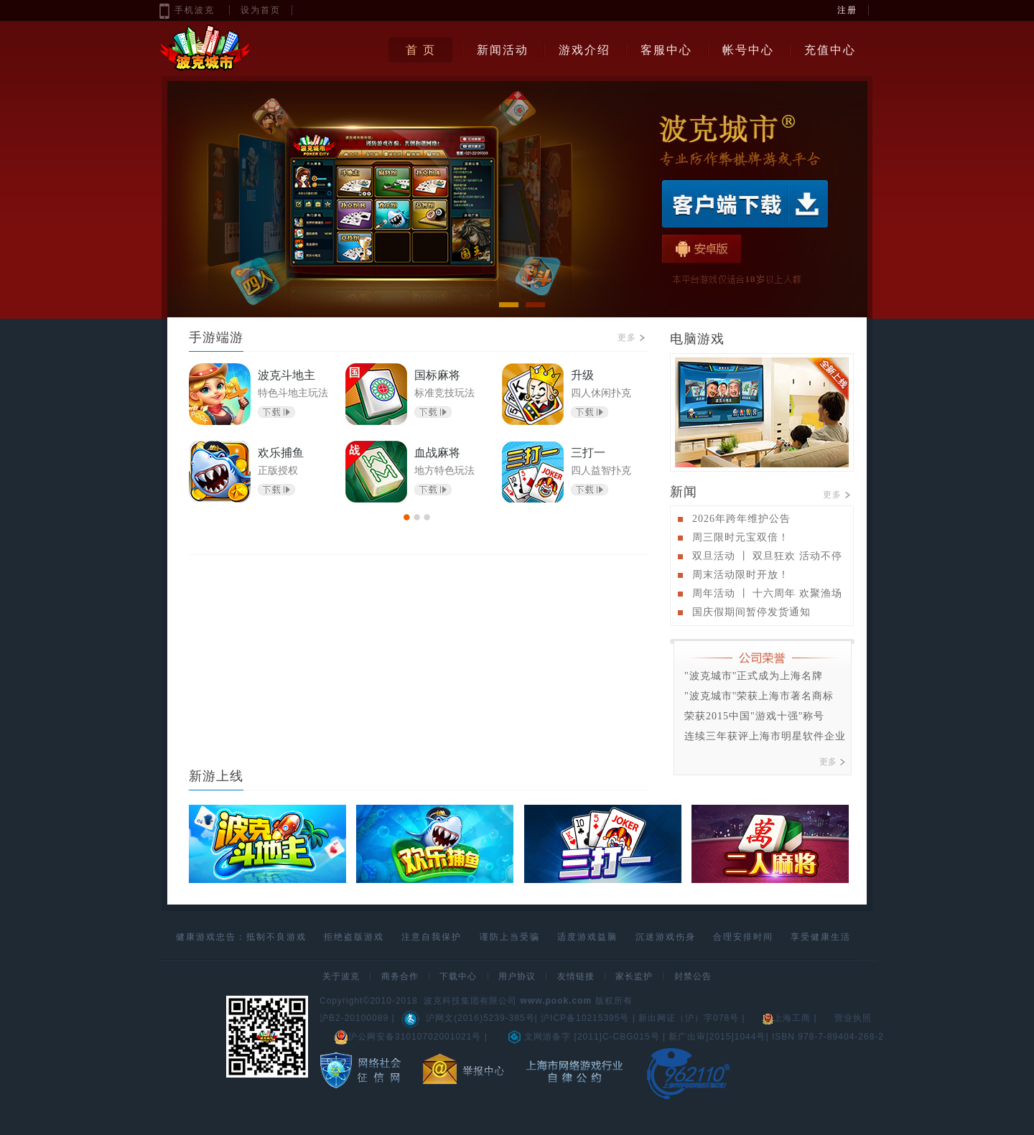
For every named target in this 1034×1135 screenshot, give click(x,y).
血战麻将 (437, 453)
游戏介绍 (584, 50)
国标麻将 (437, 375)
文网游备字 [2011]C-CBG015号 (583, 1037)
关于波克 (341, 976)
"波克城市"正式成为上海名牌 (753, 676)
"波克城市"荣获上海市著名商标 (759, 696)
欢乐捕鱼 (281, 453)
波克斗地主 (286, 375)
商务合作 (400, 976)
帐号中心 (748, 50)
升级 (582, 375)
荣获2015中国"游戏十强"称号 (754, 716)
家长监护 (634, 976)
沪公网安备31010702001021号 (407, 1037)
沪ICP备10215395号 (585, 1018)
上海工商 (787, 1018)
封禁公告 (693, 976)
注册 (847, 10)
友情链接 (576, 976)
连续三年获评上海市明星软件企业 (765, 736)
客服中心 (666, 50)
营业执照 (853, 1018)
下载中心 (458, 976)
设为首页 (261, 10)
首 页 (421, 50)
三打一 (588, 453)
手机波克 (194, 10)
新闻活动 (502, 50)
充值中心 (830, 50)
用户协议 (517, 976)
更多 (631, 337)
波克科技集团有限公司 (470, 1001)
